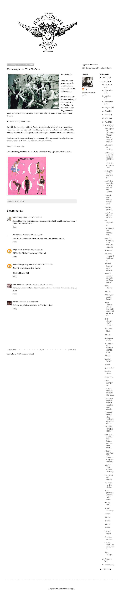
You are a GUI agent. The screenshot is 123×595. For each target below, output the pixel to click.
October (108, 96)
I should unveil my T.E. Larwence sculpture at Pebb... (109, 456)
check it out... (107, 504)
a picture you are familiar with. (109, 231)
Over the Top (109, 368)
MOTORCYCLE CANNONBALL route (108, 348)
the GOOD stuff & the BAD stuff (108, 174)
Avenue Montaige (108, 509)
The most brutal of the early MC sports (109, 392)
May (107, 118)
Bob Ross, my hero (108, 538)
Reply (15, 227)
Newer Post (12, 350)
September (109, 102)
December (108, 84)
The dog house (107, 532)
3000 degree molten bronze (108, 297)
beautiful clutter (107, 373)
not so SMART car (108, 383)
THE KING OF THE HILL (108, 429)
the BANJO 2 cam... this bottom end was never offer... (108, 441)
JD (86, 89)
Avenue (107, 514)
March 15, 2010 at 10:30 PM (42, 284)
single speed (17, 250)
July (106, 111)
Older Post (72, 350)
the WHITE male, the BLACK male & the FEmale (108, 186)
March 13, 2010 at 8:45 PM (33, 250)
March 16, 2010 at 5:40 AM (29, 302)
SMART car (108, 377)
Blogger (71, 589)
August (108, 108)
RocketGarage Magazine (22, 264)
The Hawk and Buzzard (22, 284)
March (107, 125)
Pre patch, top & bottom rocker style (108, 199)
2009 (105, 569)
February (108, 559)
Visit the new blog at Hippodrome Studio (96, 68)
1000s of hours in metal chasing (108, 267)
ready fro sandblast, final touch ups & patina (109, 242)
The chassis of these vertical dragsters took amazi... (108, 403)
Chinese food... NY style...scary (109, 546)
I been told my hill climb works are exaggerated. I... (108, 418)
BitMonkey (17, 217)
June (107, 115)
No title (107, 291)
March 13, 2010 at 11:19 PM (43, 264)
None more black (108, 330)
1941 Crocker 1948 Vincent (108, 322)
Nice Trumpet (108, 554)
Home (42, 350)
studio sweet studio (108, 339)
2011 (105, 78)
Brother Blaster (107, 360)
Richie (15, 302)
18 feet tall (108, 250)
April (107, 122)
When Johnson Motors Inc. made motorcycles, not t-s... (109, 309)
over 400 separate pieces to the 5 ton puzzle (108, 278)
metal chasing (108, 287)
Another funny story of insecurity (108, 468)
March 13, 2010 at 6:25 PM (33, 235)
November (108, 90)
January (108, 565)
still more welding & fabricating (109, 257)
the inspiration (108, 223)
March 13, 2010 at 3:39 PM (32, 217)
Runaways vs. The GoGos (108, 485)
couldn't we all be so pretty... (108, 215)
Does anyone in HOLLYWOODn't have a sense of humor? (109, 135)
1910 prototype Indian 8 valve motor (108, 495)
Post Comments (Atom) (25, 354)
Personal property (108, 208)
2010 (105, 81)
